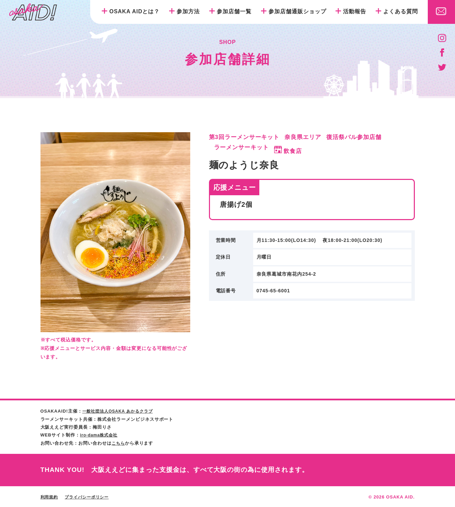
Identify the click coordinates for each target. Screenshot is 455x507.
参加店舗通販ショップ (297, 11)
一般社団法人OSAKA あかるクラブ (120, 411)
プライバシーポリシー (90, 496)
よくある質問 (400, 11)
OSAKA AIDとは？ (134, 11)
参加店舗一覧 (234, 11)
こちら (119, 442)
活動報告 (354, 11)
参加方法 (188, 11)
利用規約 (50, 496)
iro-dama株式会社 (100, 434)
